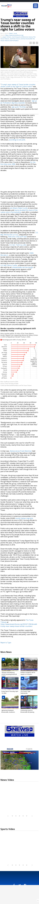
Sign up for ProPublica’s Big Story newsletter (18, 102)
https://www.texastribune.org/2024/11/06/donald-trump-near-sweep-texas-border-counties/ (18, 625)
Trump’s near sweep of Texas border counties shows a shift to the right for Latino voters (17, 85)
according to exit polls (17, 140)
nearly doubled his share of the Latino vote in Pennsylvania (19, 211)
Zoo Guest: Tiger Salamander (25, 692)
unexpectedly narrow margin (22, 267)
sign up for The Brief (18, 107)
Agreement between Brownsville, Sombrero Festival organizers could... (9, 712)
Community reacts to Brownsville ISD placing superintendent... (27, 712)
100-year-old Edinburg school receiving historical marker (9, 674)
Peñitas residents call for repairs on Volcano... (28, 673)
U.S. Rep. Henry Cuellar (8, 265)
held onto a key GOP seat (17, 237)
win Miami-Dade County (19, 208)
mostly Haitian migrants (24, 518)
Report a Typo (5, 642)
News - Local (13, 33)
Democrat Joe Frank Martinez (21, 451)
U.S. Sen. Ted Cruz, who (18, 245)
